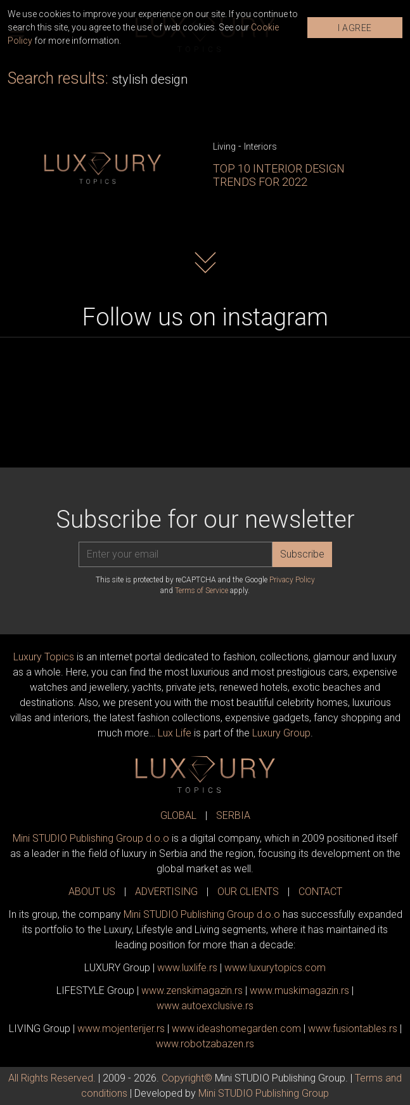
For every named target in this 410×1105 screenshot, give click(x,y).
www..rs (187, 968)
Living (224, 146)
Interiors (260, 146)
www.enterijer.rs (121, 1029)
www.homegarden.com (236, 1029)
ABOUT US (91, 892)
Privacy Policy (292, 579)
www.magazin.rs (192, 990)
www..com (275, 968)
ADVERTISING (166, 892)
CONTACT (320, 892)
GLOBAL (178, 815)
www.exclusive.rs (205, 1006)
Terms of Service (201, 590)
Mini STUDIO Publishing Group (263, 1093)
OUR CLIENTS (248, 892)
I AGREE (355, 28)
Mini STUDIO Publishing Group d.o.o (91, 838)
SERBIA (233, 815)
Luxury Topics (43, 657)
